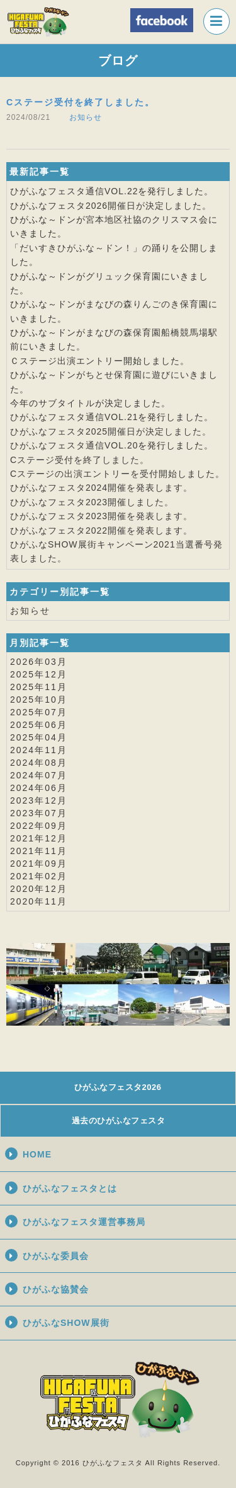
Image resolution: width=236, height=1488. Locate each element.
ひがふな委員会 (56, 1256)
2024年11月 (38, 750)
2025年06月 (38, 725)
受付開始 (158, 474)
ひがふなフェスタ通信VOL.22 (74, 191)
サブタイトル (66, 403)
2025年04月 (38, 737)
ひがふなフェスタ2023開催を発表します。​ (101, 516)
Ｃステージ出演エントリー (66, 361)
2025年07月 (38, 712)
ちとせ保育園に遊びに (133, 375)
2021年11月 (38, 851)
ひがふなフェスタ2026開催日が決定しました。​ (110, 206)
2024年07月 (38, 775)
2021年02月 (38, 876)
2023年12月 (38, 800)
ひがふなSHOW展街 (66, 1323)
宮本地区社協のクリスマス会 (147, 219)
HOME (37, 1154)
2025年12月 (38, 674)
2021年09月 (38, 863)
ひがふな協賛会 (56, 1289)
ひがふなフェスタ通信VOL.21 (74, 417)
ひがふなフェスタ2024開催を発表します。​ (101, 488)
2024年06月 (38, 788)
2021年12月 (38, 838)
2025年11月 (38, 687)
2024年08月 (38, 763)
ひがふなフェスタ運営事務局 (84, 1222)
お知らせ (85, 117)
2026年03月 (38, 662)
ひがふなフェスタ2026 (118, 1087)
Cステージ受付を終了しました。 (80, 102)
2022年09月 (38, 826)
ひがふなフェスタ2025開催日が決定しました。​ (110, 431)
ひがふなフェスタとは (70, 1188)
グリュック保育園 (123, 276)
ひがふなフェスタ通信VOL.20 (74, 445)
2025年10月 (38, 699)
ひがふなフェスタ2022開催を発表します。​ (101, 530)
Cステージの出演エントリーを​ (75, 474)
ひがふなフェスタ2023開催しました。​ (92, 502)
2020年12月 (38, 889)
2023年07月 (38, 813)
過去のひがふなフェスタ (119, 1120)
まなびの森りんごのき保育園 (147, 304)
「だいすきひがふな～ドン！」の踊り (90, 248)
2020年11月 (38, 901)
